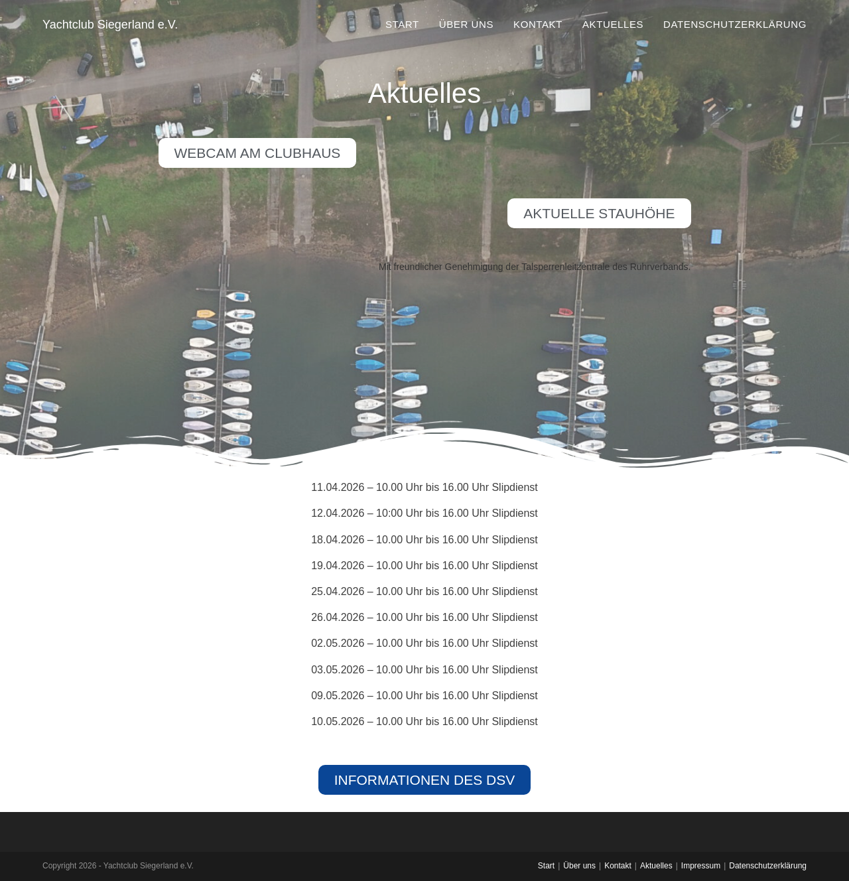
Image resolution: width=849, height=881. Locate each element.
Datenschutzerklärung (768, 865)
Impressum (700, 865)
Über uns (579, 865)
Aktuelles (656, 865)
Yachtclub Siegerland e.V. (110, 24)
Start (546, 865)
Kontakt (617, 865)
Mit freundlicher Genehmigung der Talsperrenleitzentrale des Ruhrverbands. (535, 266)
